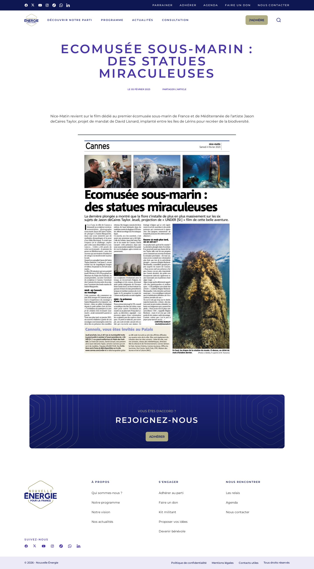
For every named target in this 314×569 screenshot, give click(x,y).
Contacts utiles (248, 562)
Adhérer (188, 5)
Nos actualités (102, 522)
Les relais (233, 493)
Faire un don (238, 5)
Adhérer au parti (171, 493)
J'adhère (256, 20)
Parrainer (162, 5)
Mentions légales (223, 562)
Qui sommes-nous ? (107, 493)
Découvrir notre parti (69, 20)
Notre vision (101, 512)
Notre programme (106, 502)
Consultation (175, 20)
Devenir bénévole (172, 531)
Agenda (210, 5)
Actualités (142, 20)
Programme (112, 20)
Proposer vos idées (173, 522)
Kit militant (167, 512)
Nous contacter (274, 5)
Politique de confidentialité (188, 562)
